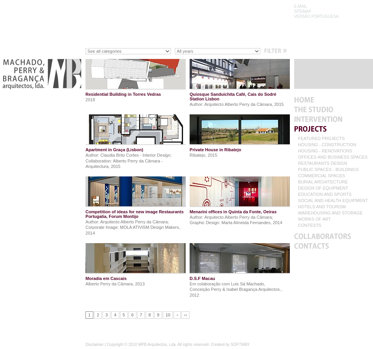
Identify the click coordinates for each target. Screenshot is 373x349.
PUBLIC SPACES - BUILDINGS (328, 170)
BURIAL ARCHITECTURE (323, 182)
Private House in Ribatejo (215, 149)
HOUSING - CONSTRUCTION (327, 145)
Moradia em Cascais (106, 278)
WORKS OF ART (314, 219)
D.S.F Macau (202, 278)
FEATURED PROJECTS (321, 138)
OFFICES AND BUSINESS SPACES (333, 157)
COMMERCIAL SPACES (321, 176)
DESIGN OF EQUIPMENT (323, 188)
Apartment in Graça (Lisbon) (114, 149)
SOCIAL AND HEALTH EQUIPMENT (333, 201)
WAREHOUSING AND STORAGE (330, 213)
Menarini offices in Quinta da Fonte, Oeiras (233, 211)
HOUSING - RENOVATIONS (325, 151)
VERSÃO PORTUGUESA (316, 16)
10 (168, 315)
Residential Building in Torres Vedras (123, 94)
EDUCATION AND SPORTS (325, 194)
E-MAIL (300, 6)
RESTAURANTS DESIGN (322, 163)
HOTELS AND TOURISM (322, 207)
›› (185, 315)
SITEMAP (302, 11)
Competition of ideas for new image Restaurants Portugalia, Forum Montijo (134, 214)
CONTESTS (309, 225)
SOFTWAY (240, 344)
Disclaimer (94, 344)
